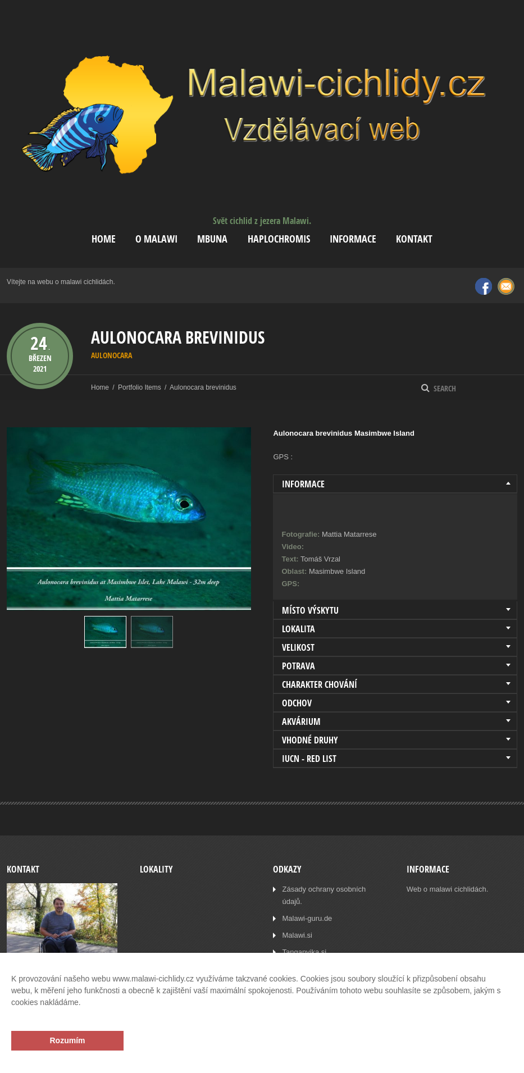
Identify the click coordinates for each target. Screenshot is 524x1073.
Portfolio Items (139, 387)
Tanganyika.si (304, 952)
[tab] (395, 484)
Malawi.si (297, 935)
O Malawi (156, 239)
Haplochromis (279, 239)
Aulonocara (111, 355)
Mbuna (212, 239)
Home (104, 239)
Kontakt (414, 239)
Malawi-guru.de (307, 918)
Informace (353, 239)
